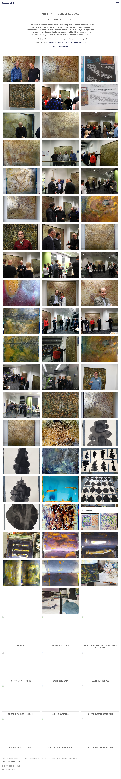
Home (4, 758)
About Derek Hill (12, 758)
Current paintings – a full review (67, 758)
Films (25, 758)
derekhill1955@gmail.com (9, 769)
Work (20, 758)
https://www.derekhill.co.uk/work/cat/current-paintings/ (65, 42)
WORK (60, 11)
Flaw (53, 758)
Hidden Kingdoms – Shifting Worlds (40, 758)
